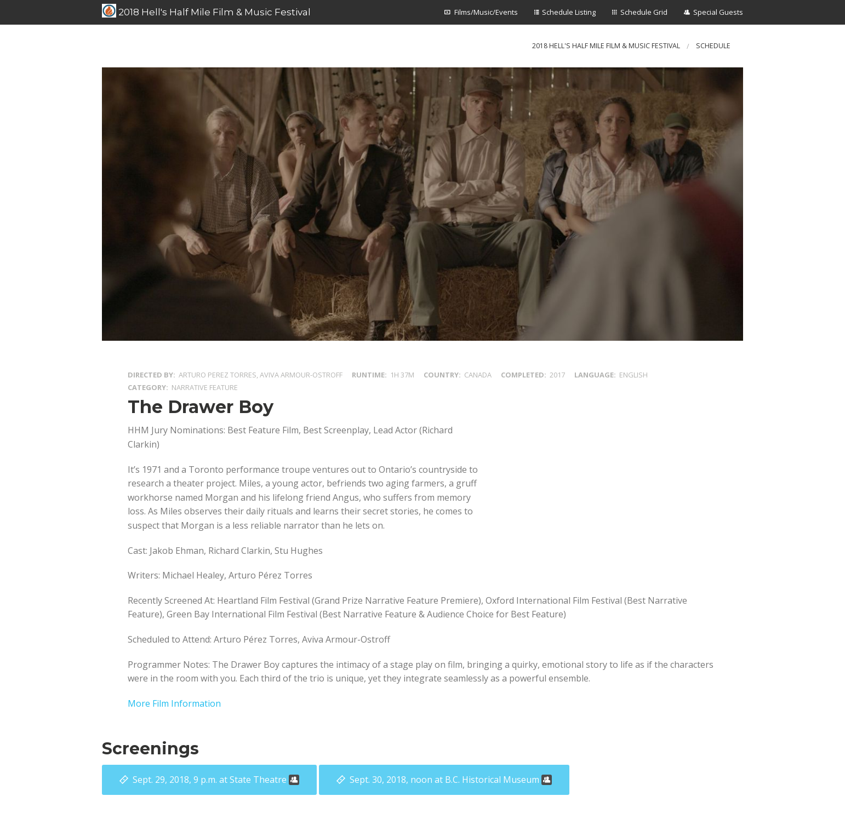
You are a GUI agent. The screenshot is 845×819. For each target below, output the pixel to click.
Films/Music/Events (486, 12)
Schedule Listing (569, 12)
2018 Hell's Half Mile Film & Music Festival (206, 11)
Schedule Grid (643, 12)
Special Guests (718, 12)
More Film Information (174, 703)
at (216, 780)
